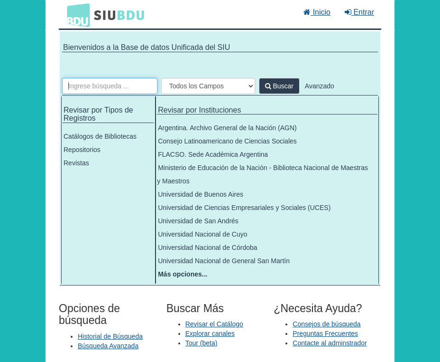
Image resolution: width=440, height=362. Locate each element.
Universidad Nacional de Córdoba (207, 247)
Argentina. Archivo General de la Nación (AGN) (227, 128)
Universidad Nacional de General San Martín (224, 261)
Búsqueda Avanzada (108, 346)
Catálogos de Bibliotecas (100, 136)
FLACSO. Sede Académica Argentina (213, 154)
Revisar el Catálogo (214, 324)
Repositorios (82, 149)
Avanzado (319, 86)
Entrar (359, 12)
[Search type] (208, 86)
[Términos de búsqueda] (109, 86)
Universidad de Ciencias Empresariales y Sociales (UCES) (244, 207)
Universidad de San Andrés (198, 221)
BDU (76, 15)
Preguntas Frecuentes (325, 333)
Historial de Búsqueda (110, 336)
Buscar (279, 86)
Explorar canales (210, 333)
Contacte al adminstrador (330, 343)
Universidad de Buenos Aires (200, 194)
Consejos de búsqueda (326, 324)
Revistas (76, 163)
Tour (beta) (201, 343)
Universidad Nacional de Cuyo (202, 234)
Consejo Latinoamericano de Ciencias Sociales (227, 141)
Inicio (316, 12)
